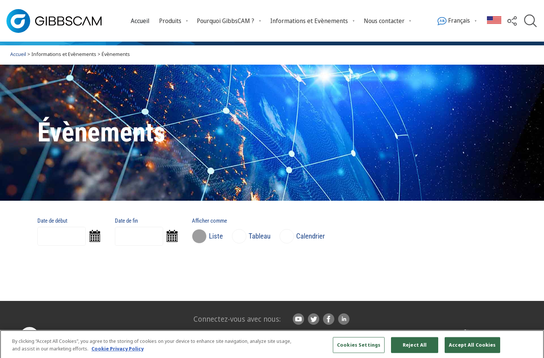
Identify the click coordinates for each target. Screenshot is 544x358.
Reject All (415, 348)
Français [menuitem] (453, 21)
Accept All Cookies (472, 348)
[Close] (532, 347)
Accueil (140, 21)
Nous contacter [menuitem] (384, 21)
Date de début (52, 220)
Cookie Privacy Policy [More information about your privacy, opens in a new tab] (117, 351)
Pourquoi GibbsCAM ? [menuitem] (225, 21)
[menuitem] (140, 20)
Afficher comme (209, 220)
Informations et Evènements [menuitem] (309, 21)
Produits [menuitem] (170, 21)
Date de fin (126, 220)
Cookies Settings (358, 348)
